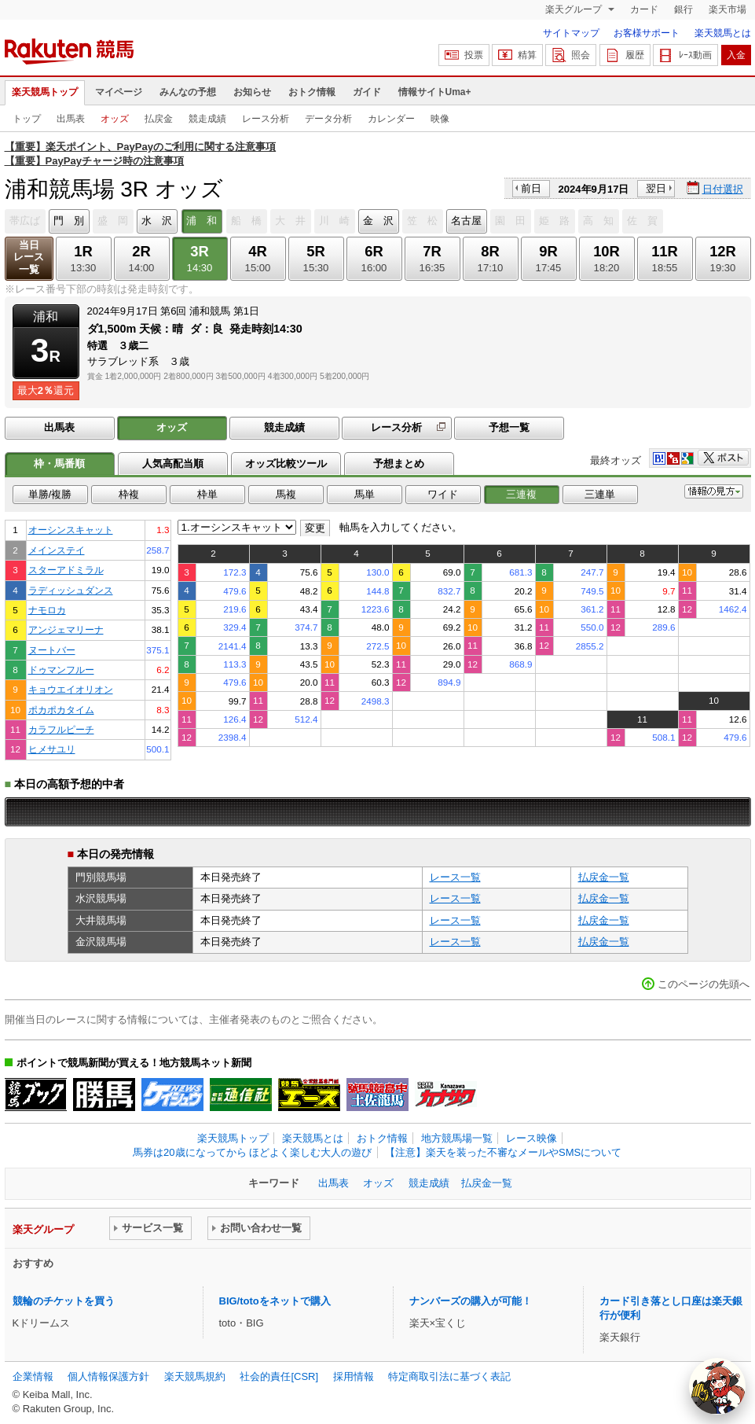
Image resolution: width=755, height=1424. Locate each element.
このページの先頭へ (704, 984)
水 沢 (156, 220)
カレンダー (391, 118)
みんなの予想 (187, 92)
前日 (531, 188)
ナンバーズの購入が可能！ (470, 1301)
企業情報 (33, 1376)
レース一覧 (455, 877)
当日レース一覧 (28, 257)
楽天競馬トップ (45, 92)
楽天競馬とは (723, 33)
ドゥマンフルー (61, 669)
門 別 (68, 220)
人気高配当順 (172, 463)
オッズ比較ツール (286, 463)
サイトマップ (571, 33)
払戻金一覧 (603, 877)
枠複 (129, 494)
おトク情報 (311, 92)
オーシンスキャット (70, 529)
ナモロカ (47, 610)
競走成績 (207, 118)
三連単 (600, 494)
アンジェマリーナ (66, 629)
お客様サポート (647, 33)
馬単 (364, 494)
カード (644, 9)
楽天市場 (727, 9)
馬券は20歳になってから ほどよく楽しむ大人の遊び (252, 1152)
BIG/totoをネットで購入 (275, 1301)
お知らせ (252, 92)
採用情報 (353, 1376)
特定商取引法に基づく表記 (449, 1376)
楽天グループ (574, 9)
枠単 (207, 494)
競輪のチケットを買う (64, 1301)
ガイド (367, 92)
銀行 (683, 9)
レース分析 (265, 118)
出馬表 (71, 118)
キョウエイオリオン (70, 689)
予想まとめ (398, 463)
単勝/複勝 (50, 494)
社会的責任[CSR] (279, 1376)
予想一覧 (509, 427)
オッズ (115, 118)
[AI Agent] (717, 1386)
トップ (27, 118)
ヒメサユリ (51, 749)
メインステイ (56, 550)
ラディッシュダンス (70, 590)
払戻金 (159, 118)
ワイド (442, 494)
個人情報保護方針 (108, 1376)
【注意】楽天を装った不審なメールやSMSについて (503, 1152)
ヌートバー (51, 650)
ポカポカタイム (61, 710)
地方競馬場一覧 (457, 1138)
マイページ (118, 92)
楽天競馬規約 (194, 1376)
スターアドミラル (66, 570)
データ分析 (328, 118)
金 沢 (378, 220)
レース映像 (531, 1138)
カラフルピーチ (61, 729)
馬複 (286, 494)
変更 (315, 528)
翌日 (656, 188)
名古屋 (466, 220)
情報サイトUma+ (434, 92)
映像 (440, 118)
